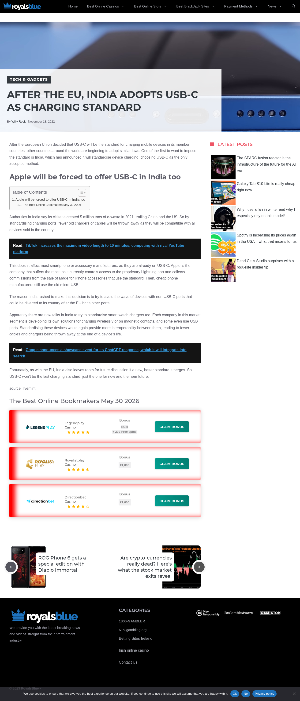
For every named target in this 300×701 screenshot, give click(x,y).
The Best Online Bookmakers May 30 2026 (52, 205)
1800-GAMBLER (132, 621)
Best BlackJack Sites (197, 6)
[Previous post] (11, 567)
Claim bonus (172, 427)
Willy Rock (18, 121)
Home (73, 6)
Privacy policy (264, 693)
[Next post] (199, 567)
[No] (294, 693)
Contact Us (128, 662)
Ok (235, 693)
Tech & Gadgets (29, 79)
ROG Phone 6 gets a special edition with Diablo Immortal (62, 564)
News (277, 6)
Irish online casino (134, 650)
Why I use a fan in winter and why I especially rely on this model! (253, 218)
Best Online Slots (153, 6)
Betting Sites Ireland (135, 638)
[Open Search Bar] (293, 6)
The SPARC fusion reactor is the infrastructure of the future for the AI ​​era (254, 167)
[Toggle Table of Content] (80, 193)
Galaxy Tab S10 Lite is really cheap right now (253, 193)
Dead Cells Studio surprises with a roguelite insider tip (252, 270)
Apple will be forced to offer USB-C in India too (50, 199)
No (246, 693)
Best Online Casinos (108, 6)
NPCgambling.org (132, 630)
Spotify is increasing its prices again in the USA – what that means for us (253, 244)
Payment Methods (243, 6)
